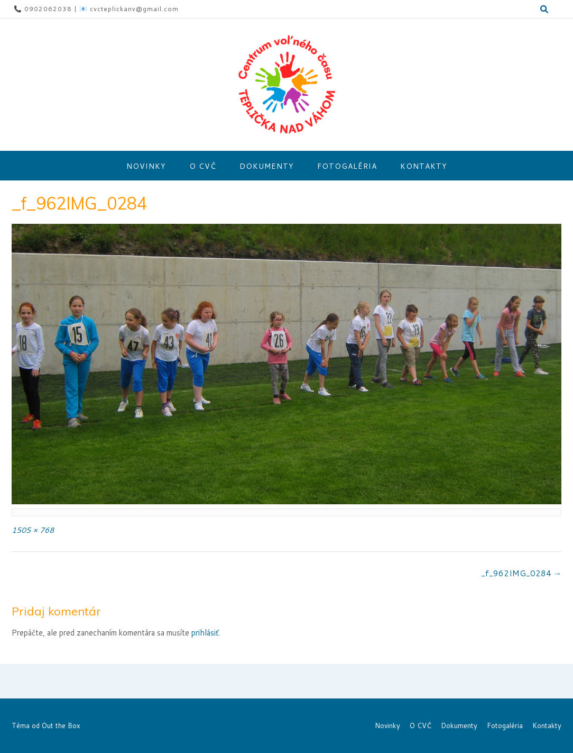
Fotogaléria (347, 166)
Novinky (146, 166)
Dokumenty (266, 166)
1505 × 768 (33, 530)
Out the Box (61, 725)
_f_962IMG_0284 (521, 573)
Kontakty (423, 166)
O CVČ (202, 166)
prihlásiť (205, 632)
